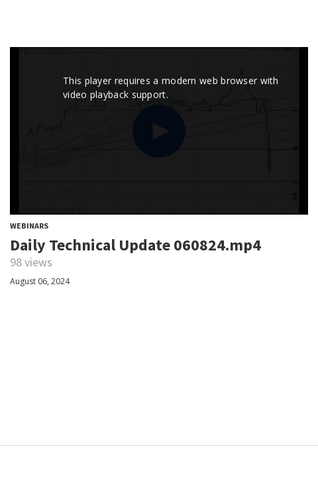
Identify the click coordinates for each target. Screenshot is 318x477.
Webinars (29, 226)
